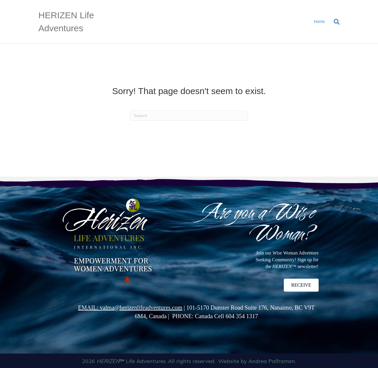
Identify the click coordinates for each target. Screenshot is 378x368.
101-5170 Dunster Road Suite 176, (228, 307)
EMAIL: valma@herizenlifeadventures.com (130, 307)
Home (319, 21)
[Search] (334, 22)
